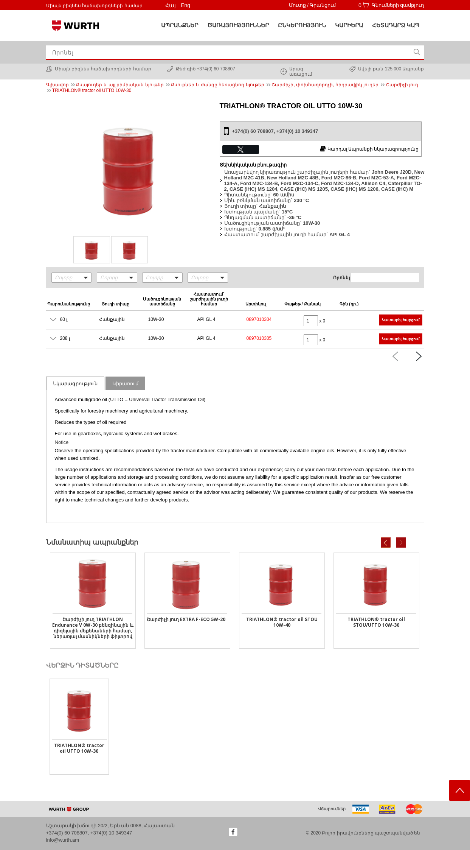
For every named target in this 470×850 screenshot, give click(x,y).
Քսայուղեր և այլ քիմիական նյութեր (119, 84)
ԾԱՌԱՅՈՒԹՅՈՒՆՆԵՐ (238, 25)
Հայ (170, 5)
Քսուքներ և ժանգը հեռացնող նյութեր (217, 84)
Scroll (459, 790)
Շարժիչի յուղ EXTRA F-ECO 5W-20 (186, 619)
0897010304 (259, 319)
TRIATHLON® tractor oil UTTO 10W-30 (92, 90)
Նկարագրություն (75, 383)
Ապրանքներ (179, 25)
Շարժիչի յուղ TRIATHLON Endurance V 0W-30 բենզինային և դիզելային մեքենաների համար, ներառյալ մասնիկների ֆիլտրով (92, 628)
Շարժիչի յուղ (402, 84)
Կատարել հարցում (400, 320)
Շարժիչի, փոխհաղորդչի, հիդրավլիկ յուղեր (324, 84)
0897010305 (259, 338)
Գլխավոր (57, 84)
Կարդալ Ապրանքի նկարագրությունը (369, 149)
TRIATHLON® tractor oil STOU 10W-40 (282, 622)
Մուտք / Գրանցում (312, 5)
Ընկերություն (302, 25)
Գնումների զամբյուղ (398, 5)
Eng (185, 5)
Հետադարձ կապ (395, 25)
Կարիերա (349, 25)
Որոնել (341, 277)
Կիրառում (125, 383)
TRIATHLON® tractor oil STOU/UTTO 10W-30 (376, 622)
